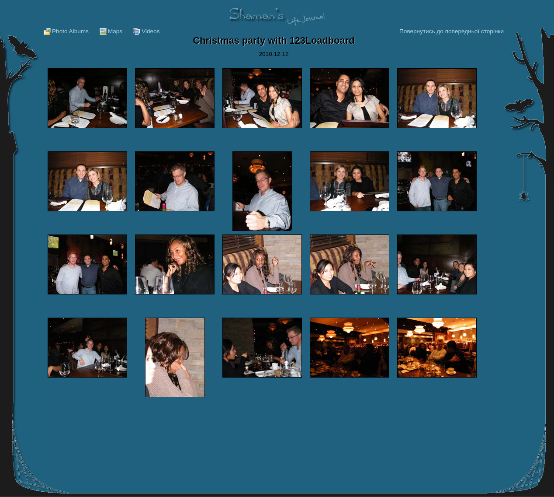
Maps (115, 31)
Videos (150, 31)
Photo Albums (70, 31)
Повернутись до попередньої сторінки (451, 31)
